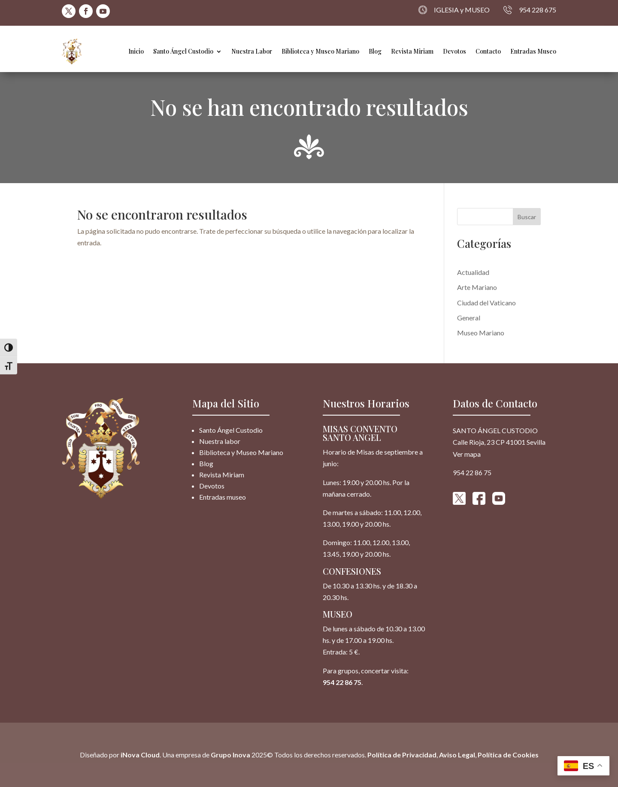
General (468, 318)
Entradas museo (222, 497)
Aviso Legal (457, 755)
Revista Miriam (412, 51)
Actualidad (473, 272)
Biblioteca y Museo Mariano (320, 51)
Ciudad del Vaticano (486, 303)
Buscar (527, 216)
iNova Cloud (139, 755)
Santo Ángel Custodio (183, 51)
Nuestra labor (219, 441)
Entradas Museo (533, 51)
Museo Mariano (480, 333)
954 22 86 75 (342, 682)
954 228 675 (529, 10)
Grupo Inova (230, 755)
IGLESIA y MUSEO (454, 10)
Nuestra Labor (251, 51)
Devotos (454, 51)
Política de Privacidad (401, 755)
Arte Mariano (477, 287)
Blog (375, 51)
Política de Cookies (508, 755)
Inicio (136, 51)
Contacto (488, 51)
